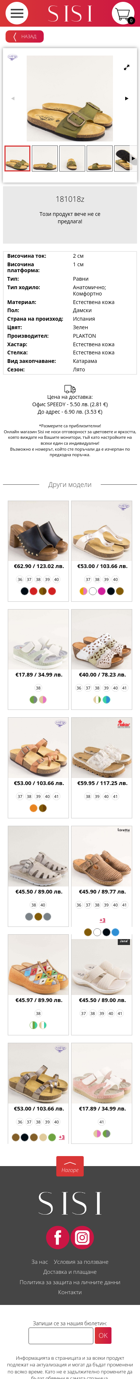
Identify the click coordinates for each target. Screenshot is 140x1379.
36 (20, 579)
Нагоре (70, 1169)
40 (56, 579)
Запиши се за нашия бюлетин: (70, 1323)
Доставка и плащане (70, 1271)
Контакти (70, 1292)
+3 (103, 920)
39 (47, 579)
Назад (24, 37)
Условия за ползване (81, 1261)
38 (38, 579)
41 (124, 688)
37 (29, 579)
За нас (39, 1261)
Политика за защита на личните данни (70, 1282)
